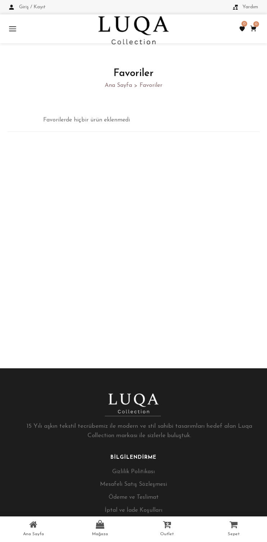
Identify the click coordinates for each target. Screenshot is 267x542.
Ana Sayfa (118, 85)
